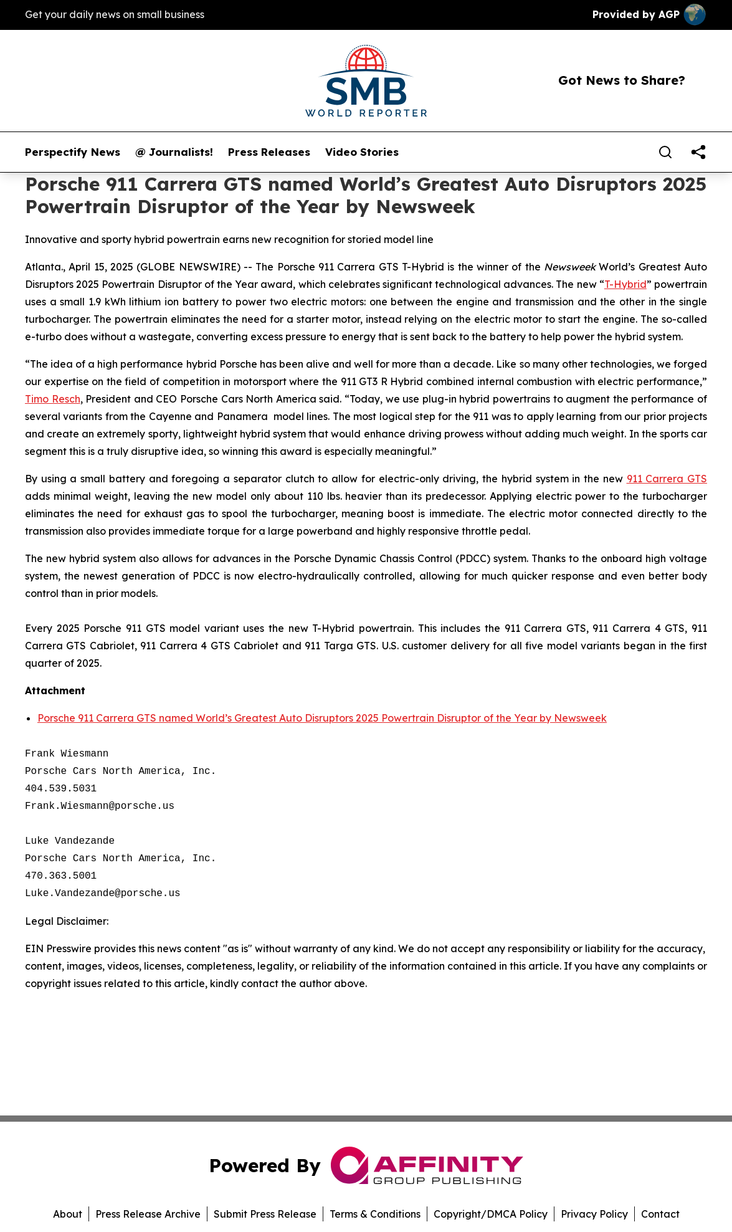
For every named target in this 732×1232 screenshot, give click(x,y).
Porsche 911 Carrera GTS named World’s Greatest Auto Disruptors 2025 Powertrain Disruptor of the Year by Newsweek (322, 718)
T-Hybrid (625, 284)
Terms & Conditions (375, 1214)
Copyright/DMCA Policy (491, 1214)
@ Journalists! (174, 152)
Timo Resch (52, 399)
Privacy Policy (594, 1214)
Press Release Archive (148, 1214)
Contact (660, 1214)
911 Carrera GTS (667, 478)
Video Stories (362, 152)
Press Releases (269, 152)
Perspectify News (72, 152)
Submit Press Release (265, 1214)
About (67, 1214)
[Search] (665, 152)
